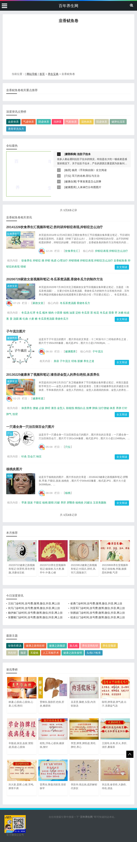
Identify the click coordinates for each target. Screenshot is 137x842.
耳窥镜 (34, 652)
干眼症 (38, 502)
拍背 (15, 414)
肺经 (47, 408)
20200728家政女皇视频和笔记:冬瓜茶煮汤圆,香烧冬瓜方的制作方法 (54, 279)
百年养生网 (68, 6)
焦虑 (53, 260)
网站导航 (32, 73)
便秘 (35, 408)
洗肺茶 (58, 121)
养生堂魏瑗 (109, 645)
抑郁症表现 (101, 250)
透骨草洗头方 (16, 128)
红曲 (25, 318)
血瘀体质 (13, 121)
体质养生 (26, 408)
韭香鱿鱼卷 (120, 260)
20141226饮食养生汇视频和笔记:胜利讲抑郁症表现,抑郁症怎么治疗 (54, 227)
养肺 (118, 408)
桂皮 (127, 312)
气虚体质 (28, 121)
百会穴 (31, 456)
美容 (56, 361)
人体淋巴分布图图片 (89, 187)
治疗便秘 (103, 408)
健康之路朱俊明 (72, 652)
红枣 (32, 312)
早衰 (24, 502)
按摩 (89, 408)
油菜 (72, 312)
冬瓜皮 (104, 312)
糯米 (45, 312)
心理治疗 (62, 260)
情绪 (23, 266)
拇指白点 (80, 408)
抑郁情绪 (74, 260)
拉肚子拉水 (84, 154)
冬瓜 (39, 312)
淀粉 (78, 312)
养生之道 (88, 361)
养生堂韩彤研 (90, 645)
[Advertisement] (68, 48)
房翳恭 (71, 502)
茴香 (111, 312)
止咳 (41, 408)
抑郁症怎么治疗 (118, 250)
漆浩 (53, 408)
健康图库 (70, 187)
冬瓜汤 (25, 312)
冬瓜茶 (86, 312)
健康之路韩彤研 (35, 645)
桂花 (96, 312)
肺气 (9, 414)
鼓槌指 (70, 408)
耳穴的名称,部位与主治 (85, 175)
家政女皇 (12, 285)
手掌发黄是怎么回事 (89, 181)
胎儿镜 (74, 645)
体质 (112, 408)
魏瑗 (23, 652)
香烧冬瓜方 (83, 303)
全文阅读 (121, 267)
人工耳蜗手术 (51, 652)
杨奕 (67, 170)
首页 (42, 73)
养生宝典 (53, 73)
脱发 (30, 502)
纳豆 (39, 456)
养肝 (63, 502)
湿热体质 (86, 121)
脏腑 (80, 361)
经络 (74, 361)
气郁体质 (71, 121)
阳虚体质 (101, 121)
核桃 (66, 312)
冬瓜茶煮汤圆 (68, 303)
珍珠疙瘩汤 (14, 645)
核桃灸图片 (14, 469)
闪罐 (57, 502)
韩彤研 (12, 652)
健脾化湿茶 (118, 121)
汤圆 (16, 318)
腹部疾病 (70, 154)
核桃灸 (79, 502)
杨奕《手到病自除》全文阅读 (89, 170)
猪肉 (51, 312)
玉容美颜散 (99, 502)
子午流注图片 (16, 331)
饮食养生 (26, 260)
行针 (124, 408)
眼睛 (51, 502)
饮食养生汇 (13, 233)
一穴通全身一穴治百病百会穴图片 (30, 427)
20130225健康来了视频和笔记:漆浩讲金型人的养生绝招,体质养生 (53, 374)
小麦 (31, 318)
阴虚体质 (43, 121)
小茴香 (58, 312)
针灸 (24, 456)
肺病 (95, 408)
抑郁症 (37, 260)
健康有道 (12, 381)
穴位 (67, 175)
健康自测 (70, 181)
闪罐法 (88, 502)
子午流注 (97, 351)
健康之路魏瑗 (57, 645)
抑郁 (47, 260)
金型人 (61, 408)
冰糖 (120, 312)
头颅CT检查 (94, 652)
